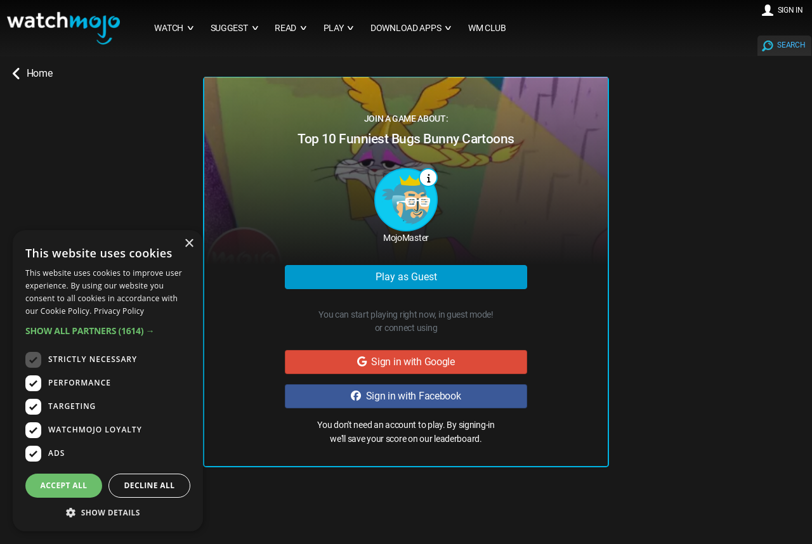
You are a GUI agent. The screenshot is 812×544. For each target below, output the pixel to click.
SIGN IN (790, 10)
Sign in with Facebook (406, 396)
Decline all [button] (149, 485)
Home (32, 73)
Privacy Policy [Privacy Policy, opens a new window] (119, 311)
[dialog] (108, 380)
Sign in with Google (406, 362)
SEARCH (791, 45)
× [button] (188, 244)
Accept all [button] (64, 485)
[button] (107, 330)
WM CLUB (487, 28)
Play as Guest (406, 277)
